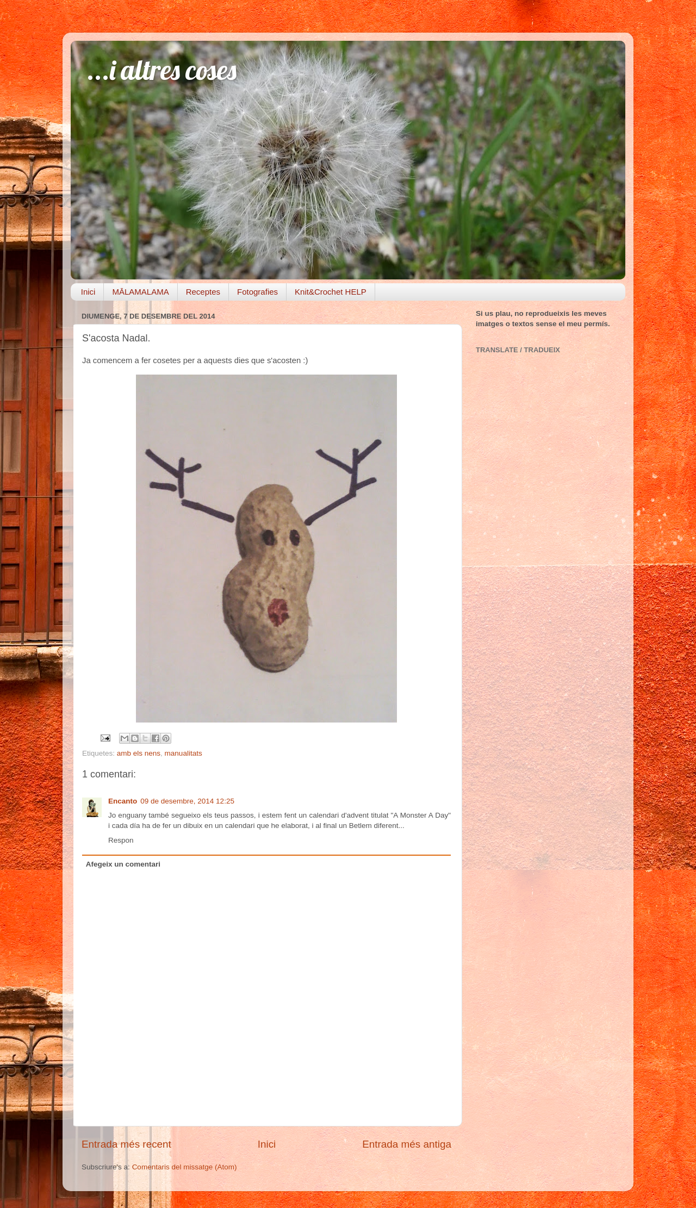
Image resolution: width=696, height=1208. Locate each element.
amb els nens (138, 753)
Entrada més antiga (406, 1144)
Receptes (203, 291)
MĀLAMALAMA (140, 291)
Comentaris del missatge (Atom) (184, 1167)
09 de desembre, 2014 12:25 (187, 801)
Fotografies (257, 291)
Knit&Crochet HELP (330, 291)
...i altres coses (162, 70)
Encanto (122, 801)
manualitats (183, 753)
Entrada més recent (126, 1144)
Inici (88, 291)
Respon (121, 840)
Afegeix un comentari (123, 864)
